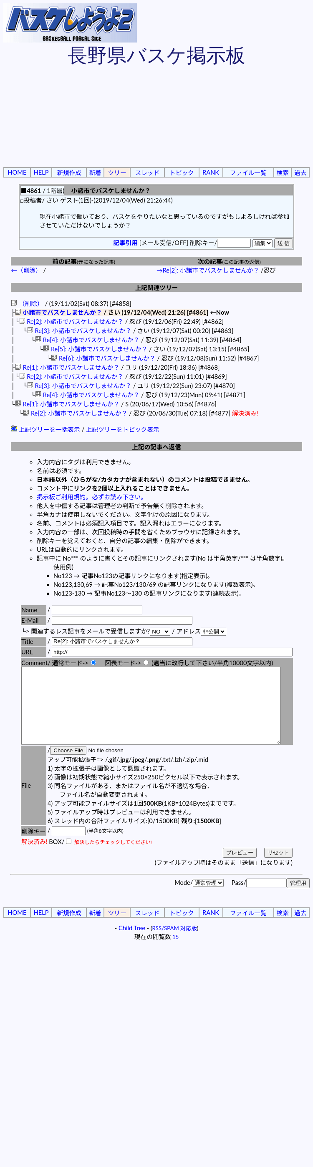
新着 (95, 172)
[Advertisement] (78, 118)
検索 (282, 172)
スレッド (147, 172)
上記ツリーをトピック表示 (122, 429)
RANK (210, 172)
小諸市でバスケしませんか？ (58, 312)
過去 (300, 172)
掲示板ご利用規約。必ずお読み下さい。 (92, 497)
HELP (41, 172)
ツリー (117, 172)
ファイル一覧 (248, 172)
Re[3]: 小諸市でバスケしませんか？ (79, 330)
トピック (181, 172)
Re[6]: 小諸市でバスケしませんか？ (103, 358)
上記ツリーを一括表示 (45, 429)
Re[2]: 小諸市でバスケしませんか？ (71, 321)
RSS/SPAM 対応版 (174, 943)
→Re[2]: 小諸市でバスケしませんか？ (207, 270)
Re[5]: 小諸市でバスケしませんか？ (95, 349)
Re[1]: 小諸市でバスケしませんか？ (67, 367)
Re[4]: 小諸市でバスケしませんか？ (87, 339)
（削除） (27, 303)
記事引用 (125, 242)
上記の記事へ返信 (156, 447)
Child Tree (132, 943)
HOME (17, 172)
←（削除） (26, 270)
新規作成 (69, 172)
